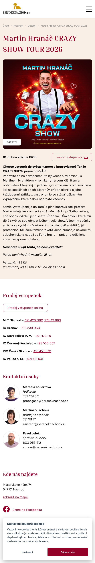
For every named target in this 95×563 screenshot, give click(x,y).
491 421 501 (35, 359)
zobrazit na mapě (15, 497)
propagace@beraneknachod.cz (45, 401)
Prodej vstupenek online (25, 308)
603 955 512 (32, 443)
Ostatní (32, 25)
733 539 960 (30, 328)
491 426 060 (34, 320)
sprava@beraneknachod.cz (42, 447)
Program (18, 25)
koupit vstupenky (69, 157)
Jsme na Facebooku (27, 510)
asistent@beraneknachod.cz (43, 424)
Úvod (6, 25)
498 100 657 (46, 343)
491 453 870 (42, 351)
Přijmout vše (68, 552)
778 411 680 (52, 320)
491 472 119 (43, 336)
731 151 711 (29, 419)
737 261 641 (31, 396)
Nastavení (27, 552)
